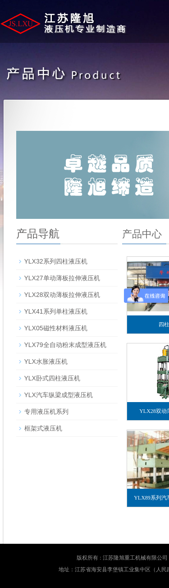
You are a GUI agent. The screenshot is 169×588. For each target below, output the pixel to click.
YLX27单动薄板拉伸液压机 (62, 278)
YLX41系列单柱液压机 (55, 311)
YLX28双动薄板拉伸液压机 (62, 294)
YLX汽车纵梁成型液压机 (58, 394)
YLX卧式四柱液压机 (52, 378)
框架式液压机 (43, 428)
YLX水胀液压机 (46, 361)
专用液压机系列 (46, 411)
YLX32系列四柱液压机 (55, 261)
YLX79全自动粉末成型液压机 (65, 344)
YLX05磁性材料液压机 (55, 328)
